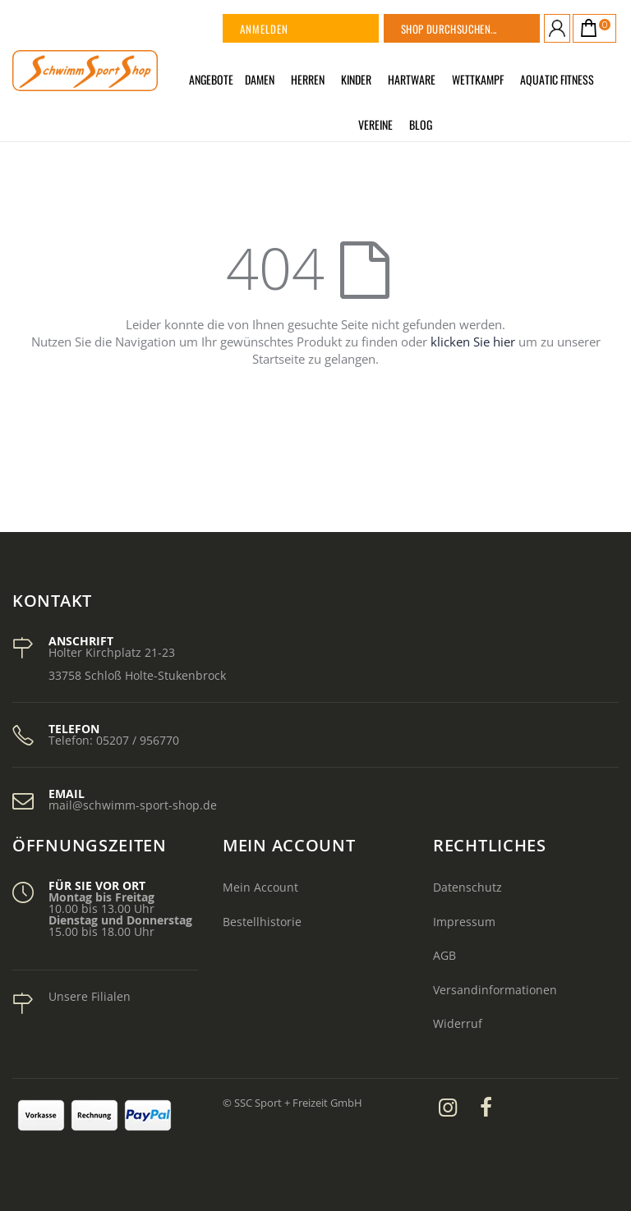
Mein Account (260, 887)
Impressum (464, 921)
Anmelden (264, 29)
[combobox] (482, 28)
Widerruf (457, 1023)
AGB (444, 955)
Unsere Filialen (89, 996)
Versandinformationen (495, 990)
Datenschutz (467, 887)
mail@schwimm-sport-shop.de (132, 805)
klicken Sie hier (473, 341)
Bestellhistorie (262, 921)
